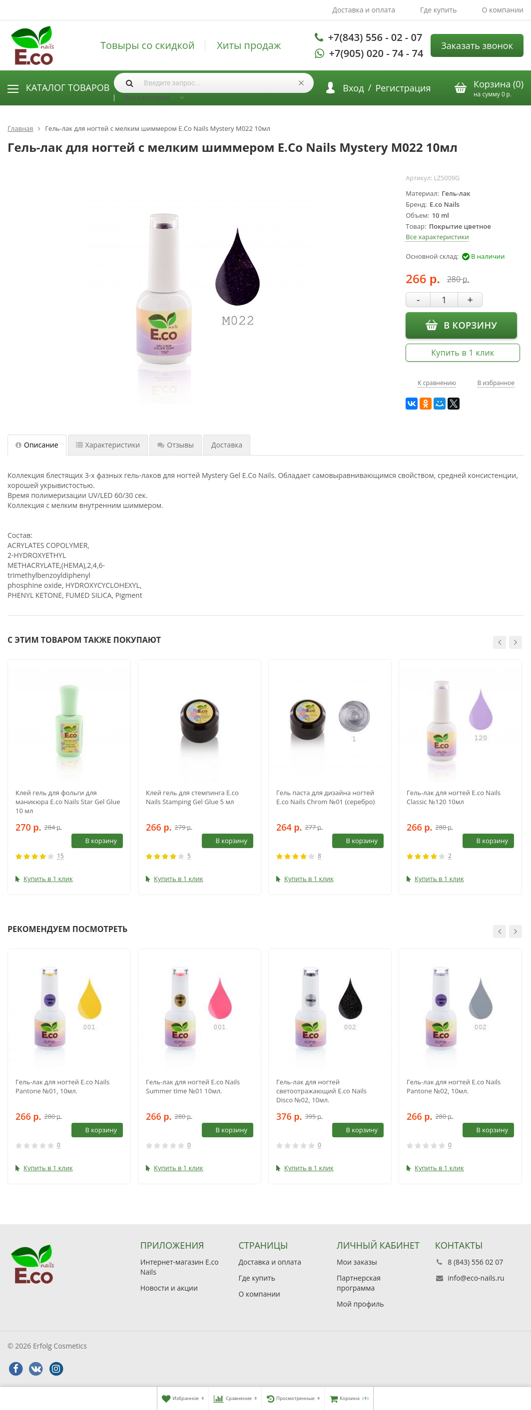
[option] (69, 777)
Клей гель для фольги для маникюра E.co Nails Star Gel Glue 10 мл (67, 801)
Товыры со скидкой (147, 45)
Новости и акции (169, 1288)
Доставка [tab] (226, 445)
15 (60, 856)
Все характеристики (437, 236)
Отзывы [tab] (175, 445)
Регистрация (403, 88)
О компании (503, 9)
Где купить (438, 9)
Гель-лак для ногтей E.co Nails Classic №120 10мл (454, 797)
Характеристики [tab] (108, 445)
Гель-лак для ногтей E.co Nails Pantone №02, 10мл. (454, 1086)
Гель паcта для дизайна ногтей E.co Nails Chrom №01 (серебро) (325, 797)
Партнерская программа (359, 1283)
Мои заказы (357, 1262)
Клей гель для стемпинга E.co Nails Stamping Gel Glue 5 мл (192, 797)
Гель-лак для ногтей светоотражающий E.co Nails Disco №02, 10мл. (321, 1090)
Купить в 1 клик (462, 352)
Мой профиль (360, 1304)
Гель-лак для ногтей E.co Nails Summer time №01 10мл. (193, 1086)
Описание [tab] (36, 445)
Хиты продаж (249, 45)
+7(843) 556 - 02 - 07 (375, 37)
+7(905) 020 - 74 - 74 (376, 53)
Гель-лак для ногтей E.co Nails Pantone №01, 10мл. (62, 1086)
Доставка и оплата (363, 9)
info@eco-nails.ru (476, 1278)
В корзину (461, 325)
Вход (353, 88)
